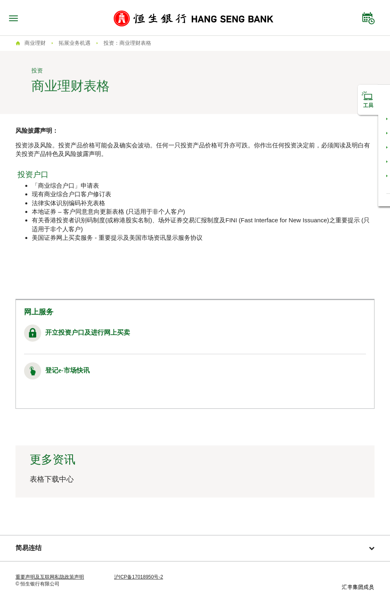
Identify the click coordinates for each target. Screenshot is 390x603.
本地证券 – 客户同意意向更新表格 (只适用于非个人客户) (108, 211)
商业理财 (35, 43)
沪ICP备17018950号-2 (138, 577)
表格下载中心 (52, 479)
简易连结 (194, 547)
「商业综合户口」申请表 (65, 185)
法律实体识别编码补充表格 (68, 203)
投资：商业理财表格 (127, 43)
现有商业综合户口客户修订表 (71, 194)
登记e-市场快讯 (67, 370)
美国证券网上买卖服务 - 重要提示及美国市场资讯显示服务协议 (117, 237)
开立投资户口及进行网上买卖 (87, 332)
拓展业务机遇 (74, 43)
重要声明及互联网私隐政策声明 (49, 577)
